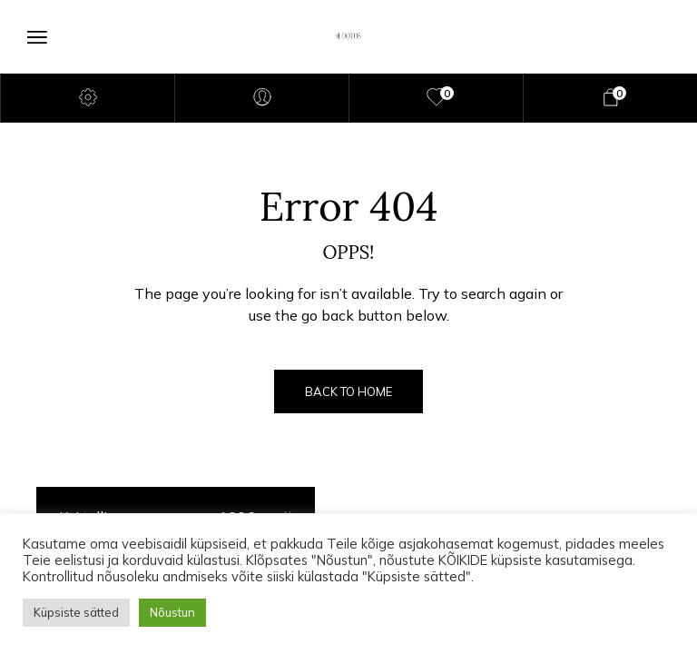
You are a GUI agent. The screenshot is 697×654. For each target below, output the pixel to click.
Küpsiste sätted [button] (76, 612)
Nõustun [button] (172, 612)
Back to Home (348, 391)
